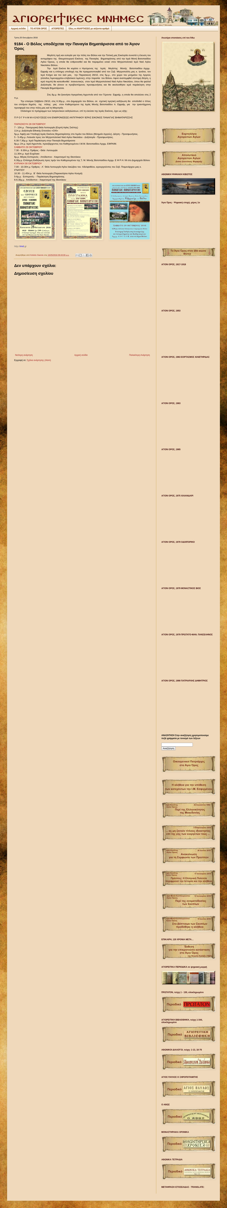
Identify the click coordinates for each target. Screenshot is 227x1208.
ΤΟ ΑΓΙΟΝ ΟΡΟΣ (38, 28)
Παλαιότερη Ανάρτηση (139, 355)
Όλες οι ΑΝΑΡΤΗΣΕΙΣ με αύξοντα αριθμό (88, 28)
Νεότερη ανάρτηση (24, 355)
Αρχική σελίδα (18, 28)
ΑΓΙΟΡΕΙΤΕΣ (57, 28)
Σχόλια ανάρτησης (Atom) (39, 360)
